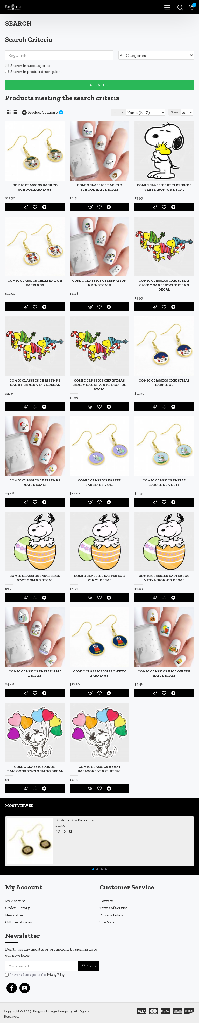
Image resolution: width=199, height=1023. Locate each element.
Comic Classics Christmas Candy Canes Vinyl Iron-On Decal (99, 384)
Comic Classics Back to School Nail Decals (99, 187)
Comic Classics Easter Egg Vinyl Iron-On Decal (164, 578)
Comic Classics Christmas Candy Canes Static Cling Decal (164, 285)
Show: (175, 112)
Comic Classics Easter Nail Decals (35, 673)
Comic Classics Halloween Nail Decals (164, 673)
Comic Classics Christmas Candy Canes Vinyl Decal (34, 382)
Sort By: (118, 112)
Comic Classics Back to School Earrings (35, 187)
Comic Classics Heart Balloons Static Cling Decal (35, 769)
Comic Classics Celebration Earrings (35, 283)
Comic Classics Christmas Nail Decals (34, 482)
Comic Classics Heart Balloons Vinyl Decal (99, 769)
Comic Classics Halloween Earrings (99, 673)
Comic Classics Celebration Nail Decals (99, 283)
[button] (93, 869)
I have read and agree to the (35, 974)
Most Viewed (19, 805)
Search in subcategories (27, 65)
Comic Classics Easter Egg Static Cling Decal (34, 578)
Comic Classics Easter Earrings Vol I (99, 482)
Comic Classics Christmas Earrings (164, 382)
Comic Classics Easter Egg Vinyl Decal (99, 578)
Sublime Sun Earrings (74, 820)
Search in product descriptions (33, 71)
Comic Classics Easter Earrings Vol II (164, 482)
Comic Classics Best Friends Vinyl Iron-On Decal (164, 187)
